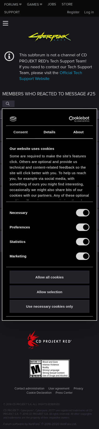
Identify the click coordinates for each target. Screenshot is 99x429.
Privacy (78, 388)
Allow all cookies (49, 277)
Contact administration (29, 388)
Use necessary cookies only (49, 306)
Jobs (52, 4)
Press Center (64, 393)
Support (12, 12)
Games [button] (33, 4)
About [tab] (78, 132)
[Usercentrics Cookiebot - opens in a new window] (69, 119)
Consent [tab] (20, 132)
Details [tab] (49, 132)
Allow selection (49, 292)
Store (67, 4)
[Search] (8, 104)
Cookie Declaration (39, 393)
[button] (5, 23)
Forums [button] (11, 4)
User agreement (58, 388)
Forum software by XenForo (40, 424)
